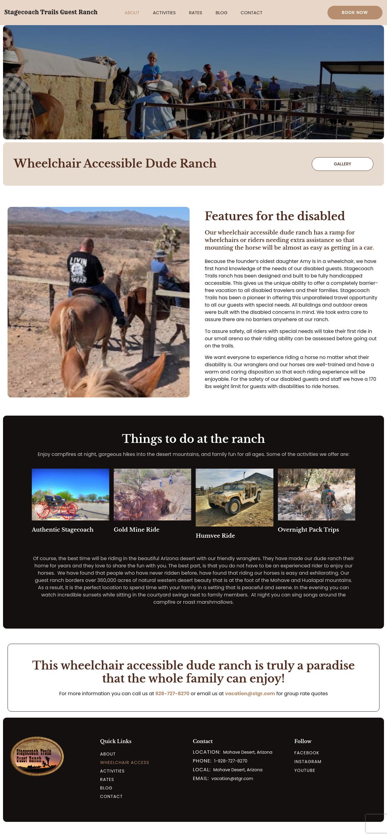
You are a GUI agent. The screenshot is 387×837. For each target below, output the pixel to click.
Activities (164, 12)
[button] (132, 12)
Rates (195, 12)
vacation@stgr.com (250, 693)
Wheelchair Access (124, 762)
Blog (221, 12)
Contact (251, 12)
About (132, 12)
